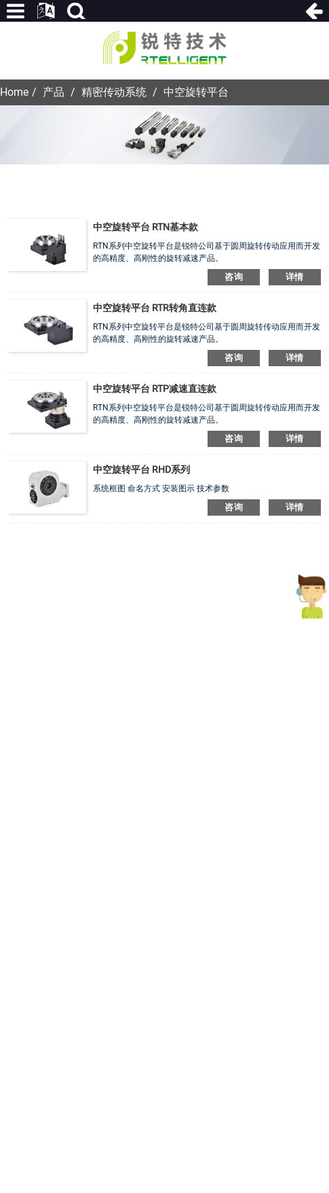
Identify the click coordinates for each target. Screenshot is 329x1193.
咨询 (234, 277)
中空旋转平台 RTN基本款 (145, 226)
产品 (53, 92)
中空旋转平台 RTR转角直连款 (154, 307)
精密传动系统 (114, 92)
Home (14, 92)
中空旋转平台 (196, 92)
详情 (295, 277)
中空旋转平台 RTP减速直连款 (154, 388)
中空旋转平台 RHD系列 (141, 469)
